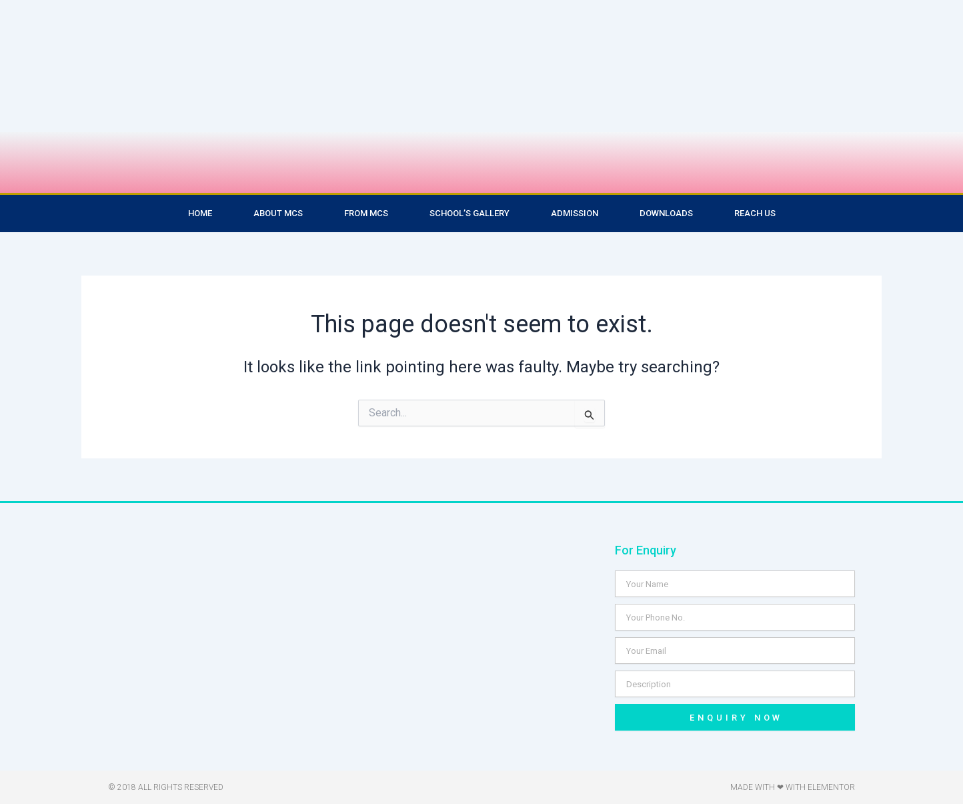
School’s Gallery (469, 213)
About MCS (278, 213)
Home (200, 213)
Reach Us (755, 213)
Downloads (666, 213)
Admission (574, 213)
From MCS (366, 213)
